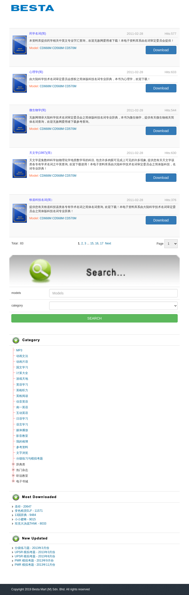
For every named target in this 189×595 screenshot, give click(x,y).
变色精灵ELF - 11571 (29, 510)
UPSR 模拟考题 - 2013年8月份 (35, 556)
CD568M (58, 48)
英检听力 (22, 390)
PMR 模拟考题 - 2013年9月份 (34, 560)
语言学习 (22, 424)
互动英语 (22, 413)
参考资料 (22, 447)
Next (108, 243)
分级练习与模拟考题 (29, 458)
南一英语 (22, 407)
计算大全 (22, 373)
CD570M (70, 48)
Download (161, 50)
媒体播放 (22, 430)
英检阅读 (22, 396)
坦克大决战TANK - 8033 (30, 523)
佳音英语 (22, 401)
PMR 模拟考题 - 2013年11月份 (35, 564)
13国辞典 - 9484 (25, 515)
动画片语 (22, 361)
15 (92, 243)
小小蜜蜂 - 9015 (25, 519)
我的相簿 (22, 441)
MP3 (19, 350)
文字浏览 (22, 453)
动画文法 (22, 356)
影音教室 (22, 436)
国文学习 (22, 367)
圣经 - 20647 (23, 506)
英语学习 (22, 384)
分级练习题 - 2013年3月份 (32, 548)
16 (96, 243)
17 (101, 243)
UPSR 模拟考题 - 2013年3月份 (35, 552)
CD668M (45, 48)
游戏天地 (22, 378)
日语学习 (22, 418)
